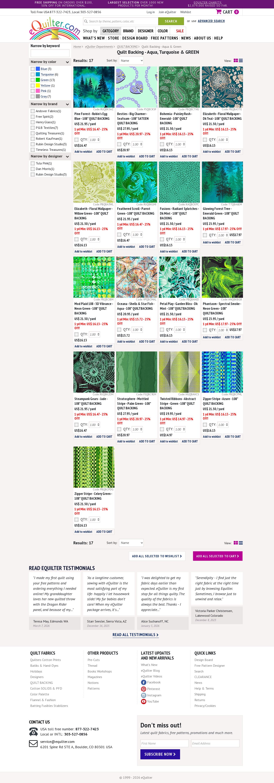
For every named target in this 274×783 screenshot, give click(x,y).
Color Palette (39, 694)
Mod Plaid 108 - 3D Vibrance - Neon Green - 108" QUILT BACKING (93, 308)
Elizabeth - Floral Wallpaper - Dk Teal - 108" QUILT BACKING (222, 116)
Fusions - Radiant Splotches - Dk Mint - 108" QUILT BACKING (179, 213)
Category (111, 31)
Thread (92, 665)
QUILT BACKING (127, 46)
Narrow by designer (50, 156)
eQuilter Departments (99, 46)
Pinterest (150, 688)
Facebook (151, 682)
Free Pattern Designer (209, 665)
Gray (44, 96)
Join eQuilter (167, 12)
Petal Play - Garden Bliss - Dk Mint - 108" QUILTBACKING (179, 306)
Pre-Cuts (94, 660)
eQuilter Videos (151, 676)
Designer (145, 31)
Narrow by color (50, 61)
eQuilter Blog (150, 670)
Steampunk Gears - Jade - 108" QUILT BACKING (91, 401)
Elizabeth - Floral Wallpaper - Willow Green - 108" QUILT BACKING (93, 213)
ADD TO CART (104, 152)
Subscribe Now (160, 754)
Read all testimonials (136, 634)
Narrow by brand (50, 104)
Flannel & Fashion (43, 700)
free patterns (164, 38)
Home (77, 46)
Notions (93, 683)
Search (171, 21)
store (113, 38)
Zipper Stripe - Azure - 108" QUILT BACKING (220, 401)
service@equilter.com (57, 741)
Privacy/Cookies (205, 706)
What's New (149, 665)
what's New (94, 38)
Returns (199, 700)
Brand (128, 31)
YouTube (150, 701)
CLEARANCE (203, 677)
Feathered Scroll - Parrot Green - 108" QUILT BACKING (135, 211)
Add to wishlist (83, 152)
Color (163, 31)
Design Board (203, 660)
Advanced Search (211, 21)
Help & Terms (204, 688)
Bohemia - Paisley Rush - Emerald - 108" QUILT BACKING (176, 119)
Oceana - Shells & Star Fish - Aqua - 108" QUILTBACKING (135, 306)
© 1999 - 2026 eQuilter (135, 777)
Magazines (95, 677)
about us (202, 38)
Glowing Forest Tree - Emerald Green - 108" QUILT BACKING (221, 213)
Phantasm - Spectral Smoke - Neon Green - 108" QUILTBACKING (222, 308)
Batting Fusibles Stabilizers (49, 706)
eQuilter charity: (208, 2)
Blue (44, 69)
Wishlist (185, 12)
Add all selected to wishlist (157, 556)
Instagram (151, 695)
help (218, 38)
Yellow (45, 85)
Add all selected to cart (217, 556)
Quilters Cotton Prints (45, 660)
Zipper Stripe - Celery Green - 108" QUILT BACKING (93, 496)
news (186, 38)
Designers (37, 677)
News (198, 683)
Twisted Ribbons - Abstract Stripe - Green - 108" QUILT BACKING (178, 404)
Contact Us (39, 722)
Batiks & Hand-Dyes (44, 665)
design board (135, 38)
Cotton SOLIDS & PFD (46, 688)
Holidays (36, 671)
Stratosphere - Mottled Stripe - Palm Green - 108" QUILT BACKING (134, 404)
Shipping (200, 694)
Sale (180, 31)
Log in (151, 12)
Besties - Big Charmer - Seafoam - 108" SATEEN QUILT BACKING (133, 119)
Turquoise (47, 74)
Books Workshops (100, 671)
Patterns (94, 688)
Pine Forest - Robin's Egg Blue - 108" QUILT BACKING (92, 116)
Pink (43, 91)
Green (45, 80)
